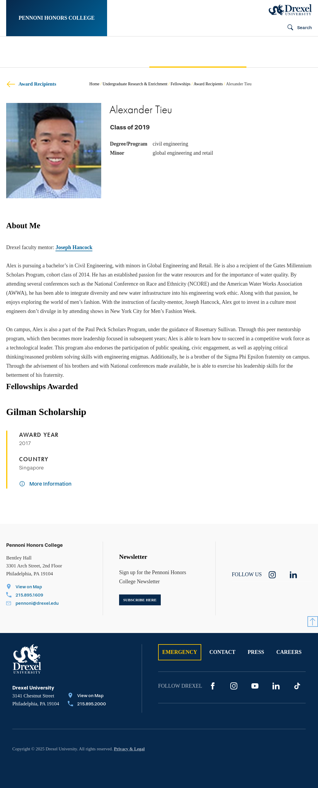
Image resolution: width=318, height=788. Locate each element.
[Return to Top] (312, 621)
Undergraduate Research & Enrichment (135, 84)
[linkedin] (293, 574)
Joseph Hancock (73, 247)
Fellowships (181, 84)
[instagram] (272, 574)
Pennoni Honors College (56, 18)
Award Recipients (31, 84)
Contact (222, 652)
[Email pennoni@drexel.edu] (32, 604)
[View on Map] (32, 587)
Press (256, 652)
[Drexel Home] (290, 9)
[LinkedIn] (276, 685)
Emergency (179, 652)
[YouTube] (254, 685)
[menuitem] (26, 52)
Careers (289, 652)
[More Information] (45, 484)
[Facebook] (212, 685)
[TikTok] (297, 685)
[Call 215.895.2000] (87, 704)
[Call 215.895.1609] (32, 596)
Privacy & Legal (129, 749)
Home (94, 84)
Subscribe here (140, 600)
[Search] (297, 28)
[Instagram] (233, 685)
